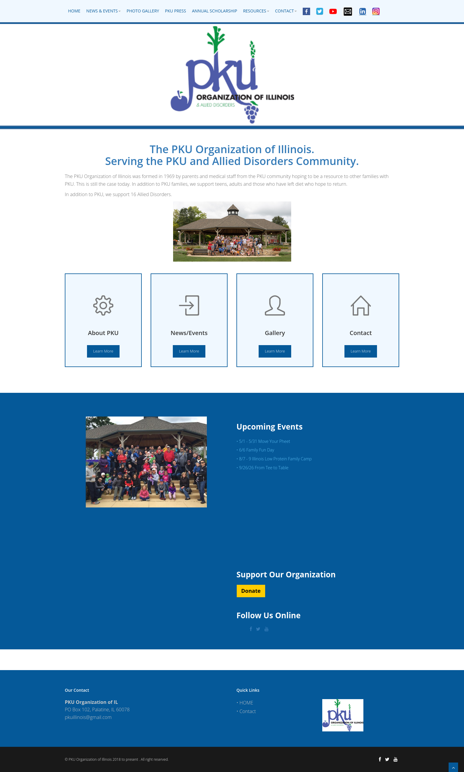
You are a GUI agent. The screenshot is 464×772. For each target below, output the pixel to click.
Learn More (103, 351)
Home (74, 11)
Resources (256, 11)
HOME (246, 702)
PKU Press (175, 11)
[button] (250, 591)
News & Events (103, 11)
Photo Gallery (143, 11)
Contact (286, 11)
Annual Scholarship (214, 11)
